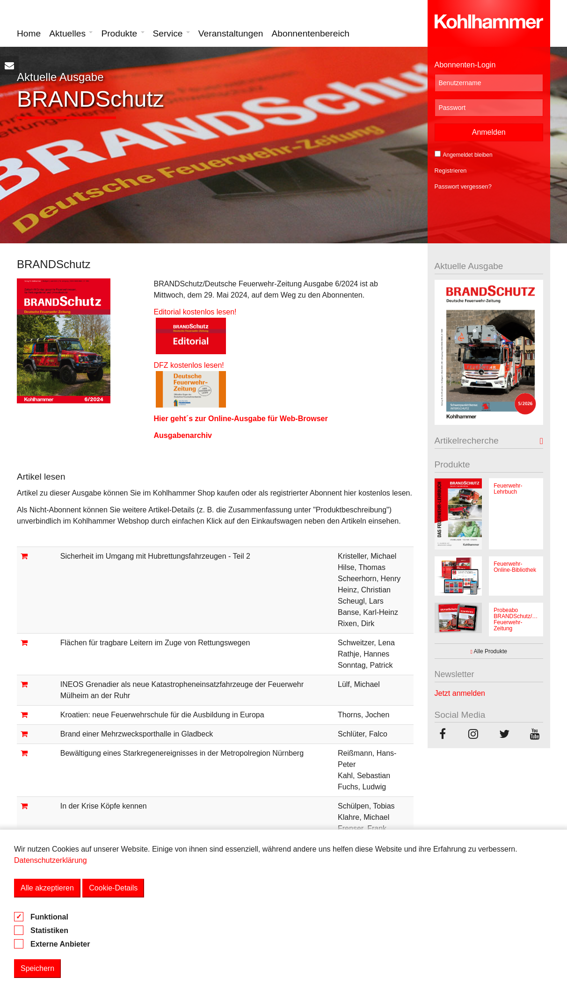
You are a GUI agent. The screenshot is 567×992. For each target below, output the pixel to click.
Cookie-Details (113, 888)
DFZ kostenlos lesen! (189, 365)
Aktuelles (71, 33)
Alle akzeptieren (47, 888)
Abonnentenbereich (310, 33)
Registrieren (453, 170)
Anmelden (489, 132)
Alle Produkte (489, 651)
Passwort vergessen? (465, 186)
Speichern (37, 968)
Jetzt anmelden (460, 693)
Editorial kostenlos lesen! (194, 312)
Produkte (122, 33)
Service (171, 33)
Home (29, 33)
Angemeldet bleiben (464, 154)
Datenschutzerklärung (50, 860)
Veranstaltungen (230, 33)
